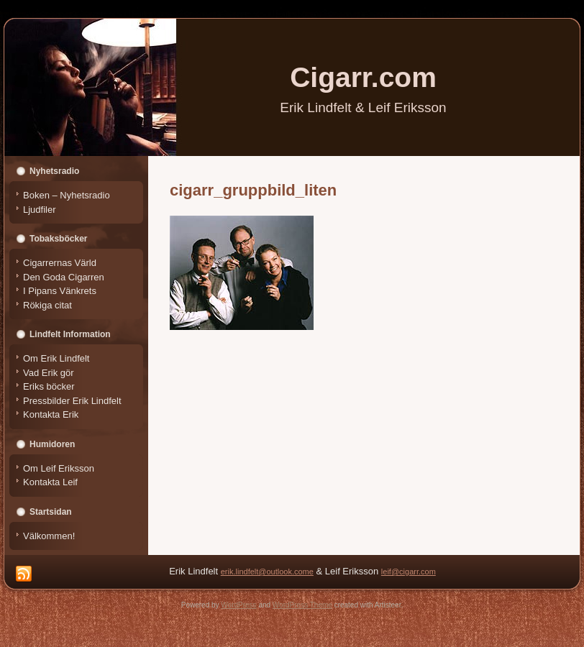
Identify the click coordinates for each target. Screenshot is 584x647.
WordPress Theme (302, 605)
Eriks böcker (49, 386)
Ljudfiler (39, 209)
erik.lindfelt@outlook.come (267, 571)
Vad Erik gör (48, 372)
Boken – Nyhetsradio (66, 195)
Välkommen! (49, 536)
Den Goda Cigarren (63, 277)
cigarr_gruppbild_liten (253, 190)
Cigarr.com (363, 77)
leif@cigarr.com (408, 571)
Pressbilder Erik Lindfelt (72, 400)
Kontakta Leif (50, 482)
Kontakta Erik (50, 414)
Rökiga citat (47, 305)
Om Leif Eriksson (58, 468)
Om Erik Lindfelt (56, 358)
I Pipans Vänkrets (59, 290)
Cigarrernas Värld (59, 262)
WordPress (238, 605)
